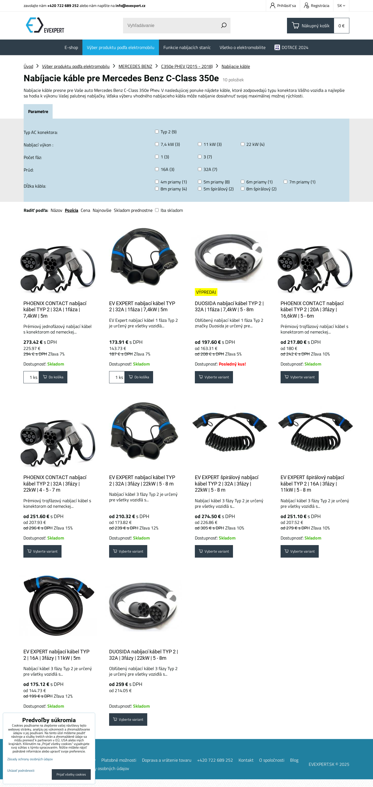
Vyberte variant (218, 378)
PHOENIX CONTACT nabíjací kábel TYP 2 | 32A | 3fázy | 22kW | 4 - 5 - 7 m (54, 486)
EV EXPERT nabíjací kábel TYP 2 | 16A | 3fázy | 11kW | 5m (56, 660)
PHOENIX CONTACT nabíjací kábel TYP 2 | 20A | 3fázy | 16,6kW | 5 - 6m (312, 309)
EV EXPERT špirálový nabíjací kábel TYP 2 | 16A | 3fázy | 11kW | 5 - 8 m (312, 486)
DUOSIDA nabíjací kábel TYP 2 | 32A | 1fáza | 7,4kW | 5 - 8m (229, 306)
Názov (56, 210)
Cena (85, 210)
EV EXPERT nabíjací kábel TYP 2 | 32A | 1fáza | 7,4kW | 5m (142, 306)
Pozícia (71, 210)
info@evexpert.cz (130, 5)
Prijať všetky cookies (71, 774)
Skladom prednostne (133, 210)
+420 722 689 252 (63, 5)
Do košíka (56, 378)
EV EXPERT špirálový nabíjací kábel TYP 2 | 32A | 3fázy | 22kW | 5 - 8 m (226, 486)
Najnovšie (102, 210)
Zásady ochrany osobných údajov (98, 776)
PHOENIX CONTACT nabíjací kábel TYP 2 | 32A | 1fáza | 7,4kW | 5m (54, 309)
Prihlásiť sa (283, 5)
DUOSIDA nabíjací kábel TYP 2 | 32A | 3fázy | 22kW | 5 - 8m (143, 660)
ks (31, 378)
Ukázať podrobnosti (21, 770)
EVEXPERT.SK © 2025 (329, 771)
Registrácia (316, 5)
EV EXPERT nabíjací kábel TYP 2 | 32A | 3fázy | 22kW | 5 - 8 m (142, 483)
